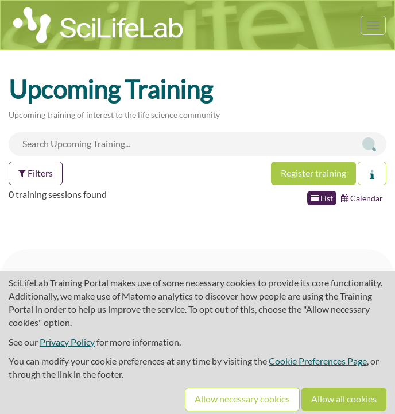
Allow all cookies (344, 398)
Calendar (362, 198)
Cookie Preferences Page (318, 360)
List (322, 198)
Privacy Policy (67, 341)
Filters (35, 172)
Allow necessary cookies (242, 398)
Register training (313, 172)
